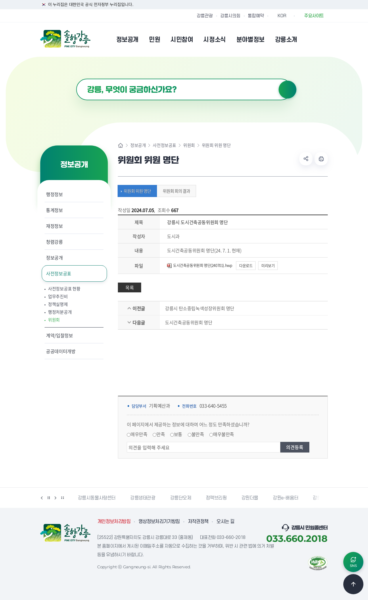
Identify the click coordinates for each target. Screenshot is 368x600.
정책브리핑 (216, 498)
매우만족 (139, 434)
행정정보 (54, 194)
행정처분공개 (60, 312)
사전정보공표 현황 (64, 289)
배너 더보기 (62, 498)
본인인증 (309, 39)
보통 (178, 434)
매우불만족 (223, 434)
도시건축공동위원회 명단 (188, 322)
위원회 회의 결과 (175, 191)
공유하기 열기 (306, 158)
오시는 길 (225, 521)
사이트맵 (324, 39)
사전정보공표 (58, 273)
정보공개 (54, 257)
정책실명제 (58, 304)
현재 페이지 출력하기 (321, 158)
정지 (48, 498)
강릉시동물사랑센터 (97, 498)
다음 (55, 498)
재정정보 (54, 225)
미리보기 (268, 265)
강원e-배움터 (285, 498)
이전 (42, 498)
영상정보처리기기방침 (159, 521)
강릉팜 (319, 498)
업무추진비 (58, 296)
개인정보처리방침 (114, 521)
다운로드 (245, 265)
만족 (160, 434)
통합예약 (256, 15)
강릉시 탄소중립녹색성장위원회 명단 (199, 308)
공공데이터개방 (61, 351)
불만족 (197, 434)
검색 (287, 90)
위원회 (54, 320)
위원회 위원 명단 (136, 191)
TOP (353, 584)
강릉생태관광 (143, 498)
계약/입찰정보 (59, 335)
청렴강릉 (54, 241)
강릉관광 (205, 15)
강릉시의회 (230, 15)
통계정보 (54, 210)
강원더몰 (249, 498)
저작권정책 (198, 521)
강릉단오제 (180, 498)
